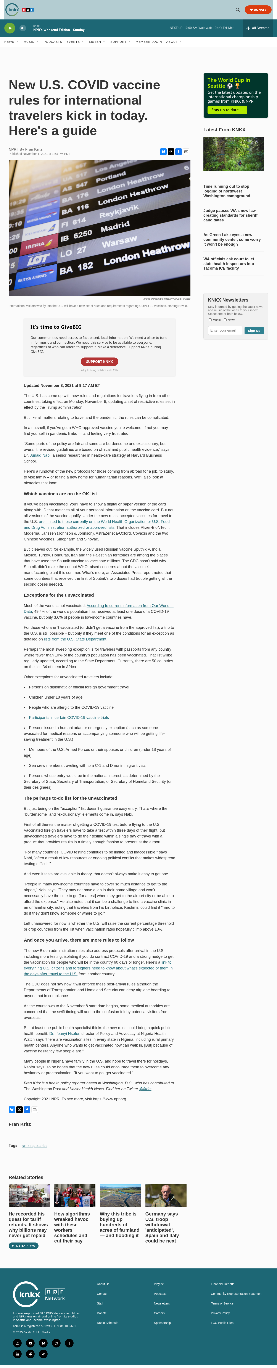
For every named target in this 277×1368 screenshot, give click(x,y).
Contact (102, 1297)
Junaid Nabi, (41, 458)
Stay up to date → (227, 113)
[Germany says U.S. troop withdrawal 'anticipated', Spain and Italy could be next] (166, 1198)
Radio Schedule (107, 1326)
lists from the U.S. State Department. (75, 642)
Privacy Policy (220, 1316)
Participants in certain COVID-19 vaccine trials (69, 721)
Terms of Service (222, 1306)
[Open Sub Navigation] (17, 45)
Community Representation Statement (236, 1297)
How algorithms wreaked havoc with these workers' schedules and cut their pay (72, 1230)
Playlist (158, 1287)
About (172, 45)
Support (118, 45)
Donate (260, 11)
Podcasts (53, 45)
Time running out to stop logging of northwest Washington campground (226, 194)
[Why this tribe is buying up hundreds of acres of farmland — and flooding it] (120, 1198)
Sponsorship (162, 1326)
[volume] (22, 31)
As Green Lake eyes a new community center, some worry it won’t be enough (232, 243)
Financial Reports (223, 1287)
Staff (100, 1306)
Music (29, 45)
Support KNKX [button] (99, 364)
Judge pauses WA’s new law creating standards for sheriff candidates (230, 219)
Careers (159, 1316)
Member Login (149, 45)
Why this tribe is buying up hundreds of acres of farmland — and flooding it (119, 1227)
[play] (9, 31)
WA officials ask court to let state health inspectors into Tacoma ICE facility (228, 267)
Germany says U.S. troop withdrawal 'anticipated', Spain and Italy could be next (162, 1230)
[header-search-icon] (238, 11)
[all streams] (258, 31)
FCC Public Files (222, 1326)
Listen (95, 45)
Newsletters (162, 1306)
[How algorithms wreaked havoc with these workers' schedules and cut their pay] (75, 1198)
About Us (103, 1287)
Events (73, 45)
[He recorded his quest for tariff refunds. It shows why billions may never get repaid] (29, 1198)
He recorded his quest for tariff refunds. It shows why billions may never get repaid (28, 1227)
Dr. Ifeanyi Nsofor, (64, 1037)
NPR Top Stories (34, 1149)
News (9, 45)
